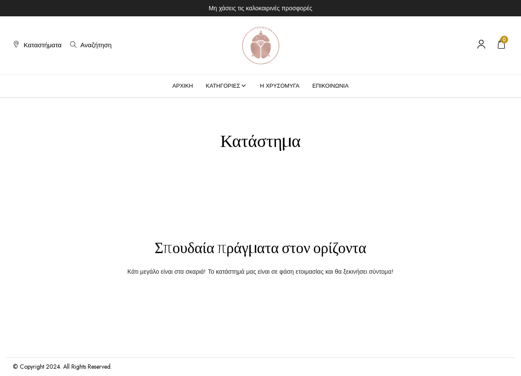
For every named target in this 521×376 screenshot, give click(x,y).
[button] (501, 45)
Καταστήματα (42, 45)
